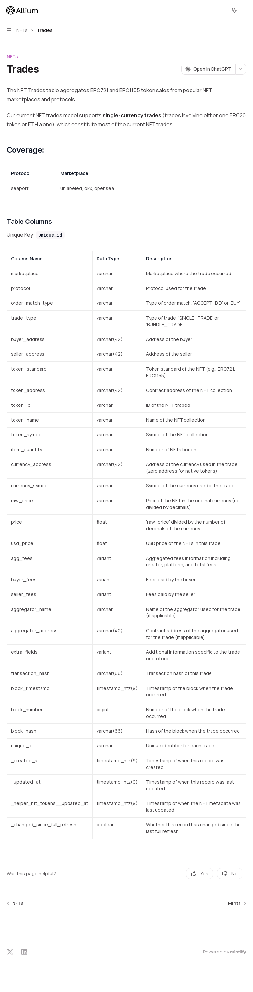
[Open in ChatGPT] (208, 69)
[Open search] (222, 10)
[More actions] (244, 10)
